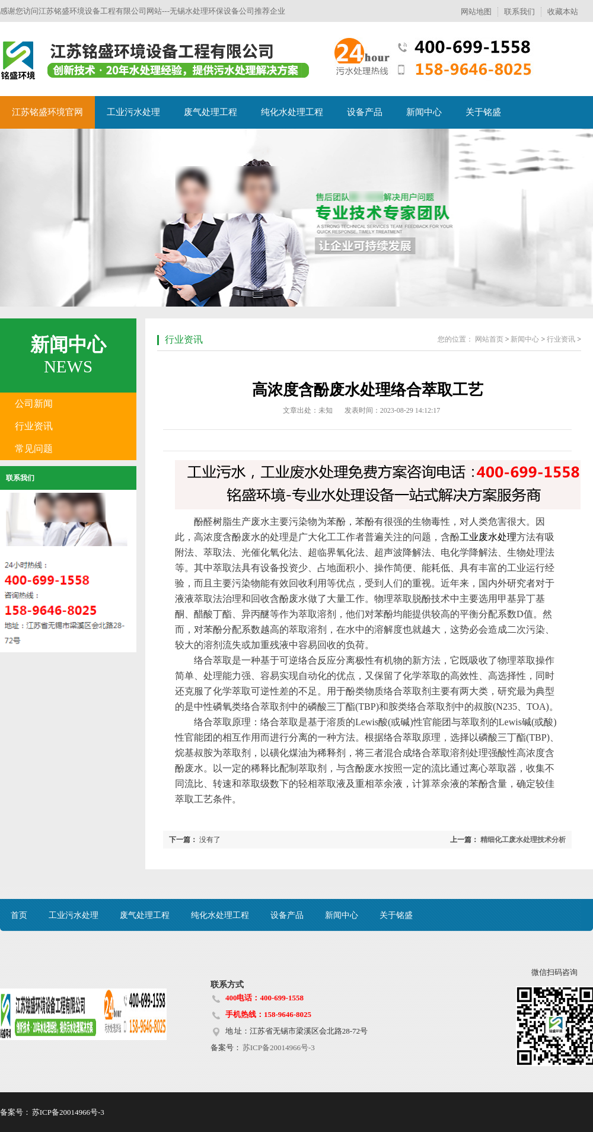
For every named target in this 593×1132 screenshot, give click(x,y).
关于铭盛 (483, 112)
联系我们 (519, 11)
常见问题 (34, 449)
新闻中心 (424, 112)
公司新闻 (34, 403)
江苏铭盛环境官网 (47, 112)
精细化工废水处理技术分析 (523, 840)
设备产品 (364, 112)
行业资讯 (34, 426)
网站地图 (476, 11)
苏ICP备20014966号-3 (278, 1047)
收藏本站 (562, 11)
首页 (19, 915)
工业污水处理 (133, 112)
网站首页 (489, 339)
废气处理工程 (210, 112)
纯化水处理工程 (292, 112)
